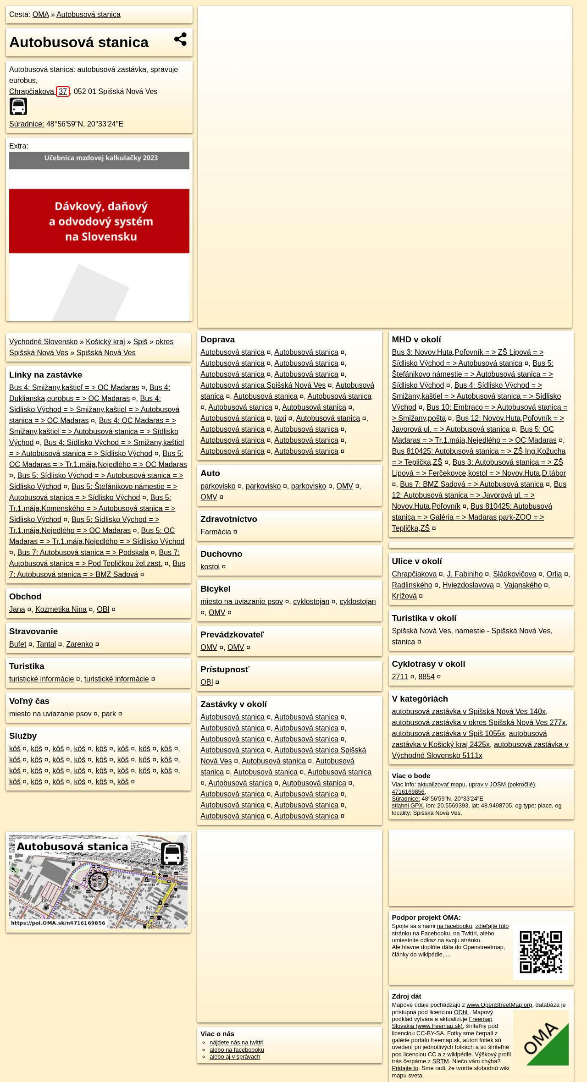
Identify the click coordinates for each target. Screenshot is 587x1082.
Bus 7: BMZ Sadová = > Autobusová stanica (471, 484)
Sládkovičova (514, 574)
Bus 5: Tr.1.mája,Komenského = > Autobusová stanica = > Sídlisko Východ (92, 508)
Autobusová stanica (88, 14)
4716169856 (408, 791)
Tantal (46, 644)
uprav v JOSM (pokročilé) (502, 784)
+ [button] (214, 21)
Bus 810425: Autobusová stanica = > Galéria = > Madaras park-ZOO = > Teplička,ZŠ (472, 517)
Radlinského (412, 585)
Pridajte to (405, 1068)
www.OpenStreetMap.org (499, 1004)
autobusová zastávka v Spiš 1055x (448, 733)
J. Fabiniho (465, 574)
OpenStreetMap (414, 321)
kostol (210, 567)
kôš (15, 748)
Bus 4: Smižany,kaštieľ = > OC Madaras (74, 387)
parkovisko (217, 486)
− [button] (214, 36)
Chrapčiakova (39, 91)
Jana (17, 609)
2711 (400, 677)
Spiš (140, 342)
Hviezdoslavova (468, 585)
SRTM (440, 1061)
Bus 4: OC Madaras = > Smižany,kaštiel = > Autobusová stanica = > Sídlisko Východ (93, 431)
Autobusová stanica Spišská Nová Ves (263, 385)
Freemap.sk (461, 321)
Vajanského (523, 585)
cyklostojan (311, 601)
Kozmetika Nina (61, 609)
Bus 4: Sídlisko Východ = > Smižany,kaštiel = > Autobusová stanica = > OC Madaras (94, 409)
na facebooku (454, 926)
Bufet (17, 644)
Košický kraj (105, 342)
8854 (426, 677)
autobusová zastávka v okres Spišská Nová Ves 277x (479, 722)
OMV (344, 486)
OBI (103, 609)
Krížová (404, 596)
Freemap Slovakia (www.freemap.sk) (442, 1022)
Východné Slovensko (43, 342)
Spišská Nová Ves (106, 353)
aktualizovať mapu (441, 784)
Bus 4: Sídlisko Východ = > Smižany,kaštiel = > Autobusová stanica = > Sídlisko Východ (476, 396)
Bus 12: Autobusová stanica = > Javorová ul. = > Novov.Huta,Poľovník (479, 495)
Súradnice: (26, 124)
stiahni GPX (407, 805)
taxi (280, 418)
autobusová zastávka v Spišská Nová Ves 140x (469, 711)
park (109, 714)
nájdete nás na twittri (236, 1042)
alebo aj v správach (235, 1056)
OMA (41, 14)
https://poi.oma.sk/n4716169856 (530, 321)
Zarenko (79, 644)
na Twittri (464, 933)
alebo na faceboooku (237, 1049)
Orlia (554, 574)
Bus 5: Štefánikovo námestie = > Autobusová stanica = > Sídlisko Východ (473, 374)
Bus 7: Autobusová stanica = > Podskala (83, 552)
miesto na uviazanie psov (50, 714)
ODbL (461, 1012)
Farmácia (215, 532)
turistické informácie (41, 679)
